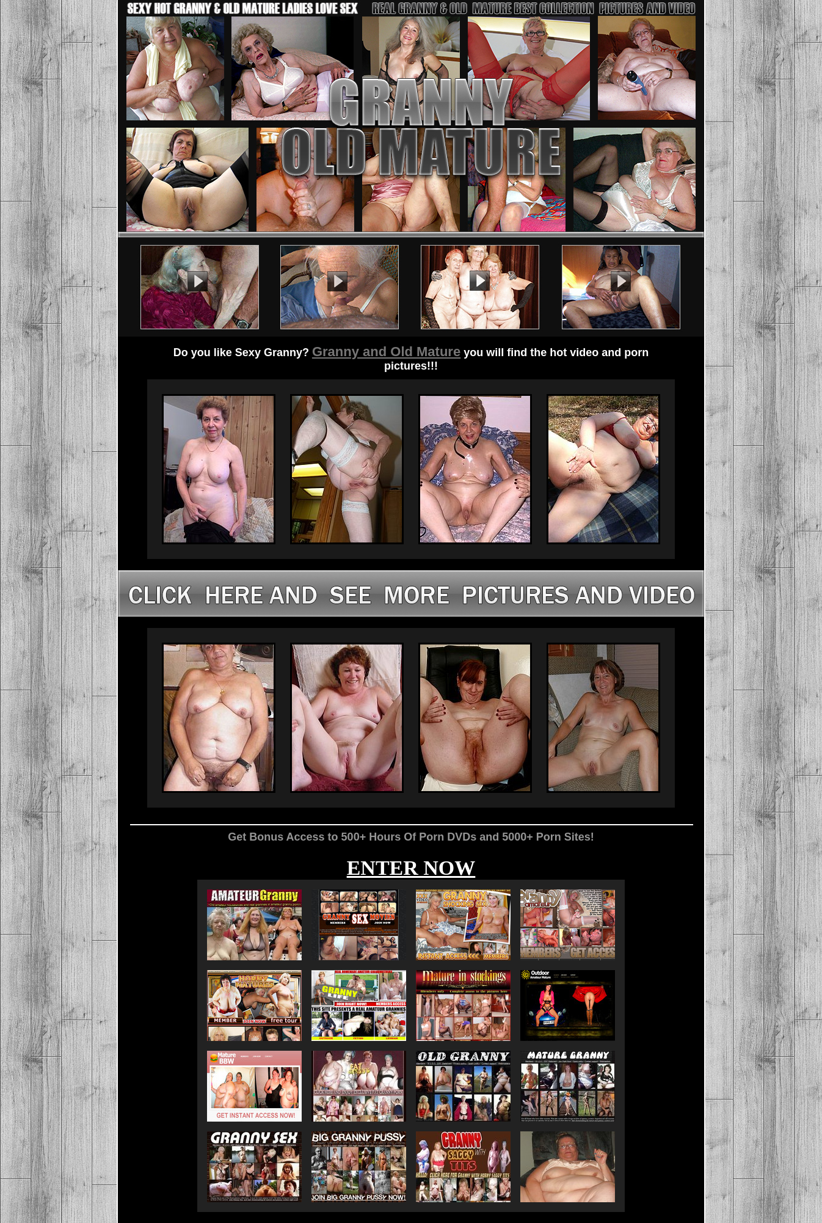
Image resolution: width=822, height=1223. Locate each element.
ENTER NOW (411, 867)
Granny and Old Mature (386, 351)
